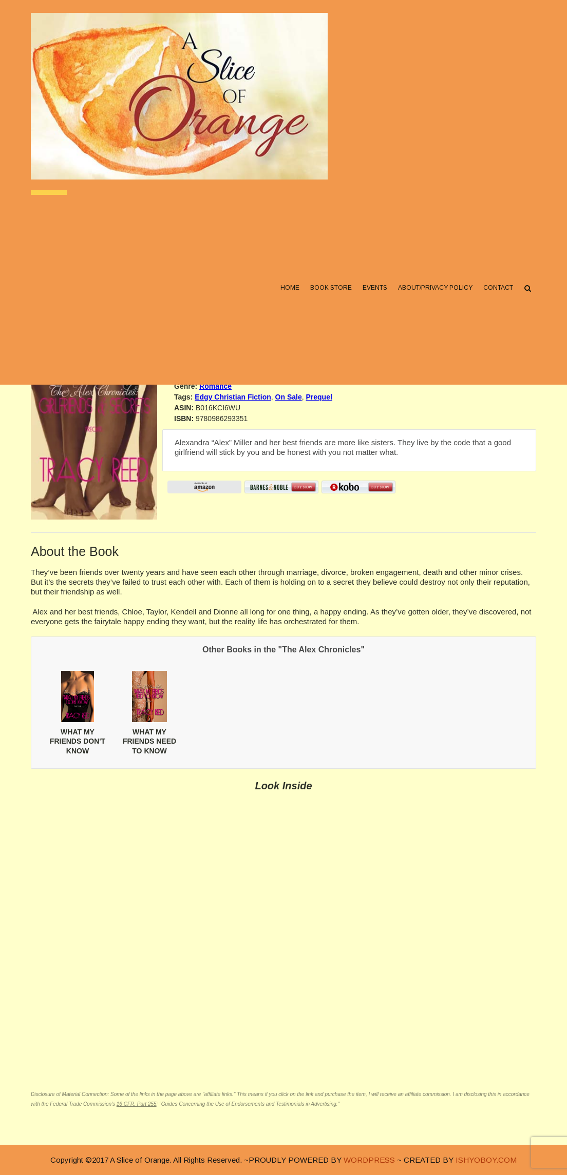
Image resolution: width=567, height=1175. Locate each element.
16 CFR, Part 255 (137, 1104)
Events (375, 287)
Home (289, 287)
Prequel (319, 397)
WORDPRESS (369, 1160)
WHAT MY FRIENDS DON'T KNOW (77, 741)
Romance (215, 386)
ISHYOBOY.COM (486, 1160)
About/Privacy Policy (435, 287)
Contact (498, 287)
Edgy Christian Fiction (233, 397)
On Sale (288, 397)
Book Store (331, 287)
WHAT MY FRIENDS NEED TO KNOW (149, 741)
